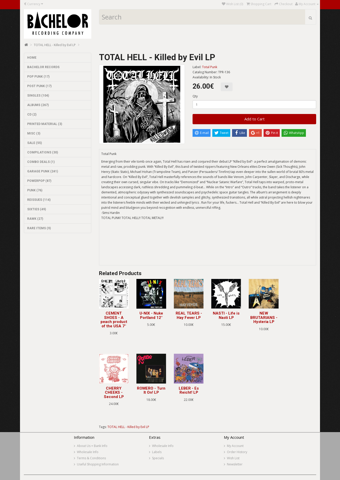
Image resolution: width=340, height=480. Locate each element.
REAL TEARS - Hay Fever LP (189, 315)
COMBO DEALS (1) (41, 162)
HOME (31, 57)
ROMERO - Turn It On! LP (151, 390)
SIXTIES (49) (36, 209)
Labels (157, 452)
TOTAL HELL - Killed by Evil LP (55, 45)
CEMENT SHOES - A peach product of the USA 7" (114, 319)
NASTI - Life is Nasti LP (226, 315)
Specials (158, 458)
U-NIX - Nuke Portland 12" (151, 315)
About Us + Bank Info (92, 446)
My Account (235, 446)
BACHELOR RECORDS (43, 67)
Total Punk (209, 67)
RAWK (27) (35, 219)
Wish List (233, 458)
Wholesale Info (87, 452)
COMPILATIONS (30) (42, 152)
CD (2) (31, 114)
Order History (237, 452)
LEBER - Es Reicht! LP (189, 390)
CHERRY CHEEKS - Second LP (114, 392)
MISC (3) (33, 133)
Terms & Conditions (91, 458)
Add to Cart (254, 118)
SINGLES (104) (38, 95)
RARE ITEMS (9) (39, 228)
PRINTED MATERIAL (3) (44, 124)
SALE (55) (34, 143)
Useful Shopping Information (98, 464)
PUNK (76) (34, 190)
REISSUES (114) (39, 200)
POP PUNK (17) (38, 76)
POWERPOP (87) (39, 181)
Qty (195, 96)
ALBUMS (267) (38, 105)
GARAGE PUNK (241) (42, 171)
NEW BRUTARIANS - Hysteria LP (263, 317)
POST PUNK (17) (39, 86)
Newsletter (235, 464)
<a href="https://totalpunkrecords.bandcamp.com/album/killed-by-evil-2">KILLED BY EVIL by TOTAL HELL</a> (207, 246)
